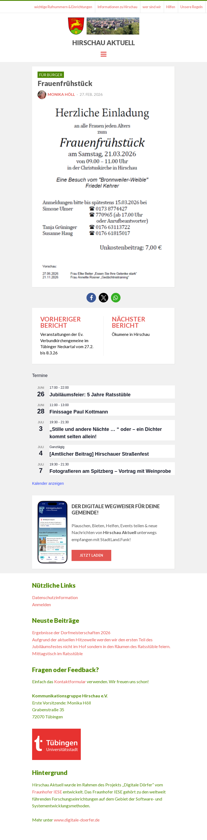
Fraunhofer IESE (47, 791)
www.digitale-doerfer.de (77, 819)
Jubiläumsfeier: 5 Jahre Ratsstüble (90, 394)
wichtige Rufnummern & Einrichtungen (63, 7)
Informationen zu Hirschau (117, 7)
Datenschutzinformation (55, 597)
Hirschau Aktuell (103, 43)
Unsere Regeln (191, 7)
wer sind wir (152, 7)
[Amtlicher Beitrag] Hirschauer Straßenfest (99, 454)
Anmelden (41, 604)
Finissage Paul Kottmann (79, 412)
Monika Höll (56, 94)
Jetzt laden (91, 555)
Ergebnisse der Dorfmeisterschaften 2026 (71, 632)
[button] (91, 297)
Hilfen (170, 7)
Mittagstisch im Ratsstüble (57, 653)
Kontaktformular (70, 681)
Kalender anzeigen (48, 483)
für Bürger (50, 74)
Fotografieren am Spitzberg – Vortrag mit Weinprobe (110, 471)
